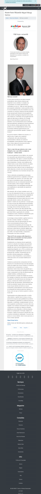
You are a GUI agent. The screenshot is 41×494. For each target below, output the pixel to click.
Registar (25, 5)
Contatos (21, 483)
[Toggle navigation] (38, 8)
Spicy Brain (20, 448)
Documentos (20, 393)
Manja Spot (20, 440)
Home (7, 18)
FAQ (21, 475)
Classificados (21, 396)
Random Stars (21, 444)
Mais (20, 327)
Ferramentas (20, 451)
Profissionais (21, 389)
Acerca (20, 464)
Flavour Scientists (21, 428)
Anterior (14, 327)
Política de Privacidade (21, 460)
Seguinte (26, 327)
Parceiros (21, 425)
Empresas (21, 421)
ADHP (8, 324)
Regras (20, 467)
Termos (20, 479)
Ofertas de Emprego (20, 385)
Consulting (20, 400)
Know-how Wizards (14, 18)
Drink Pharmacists (21, 432)
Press (20, 412)
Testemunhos (21, 471)
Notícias (20, 409)
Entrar (31, 5)
